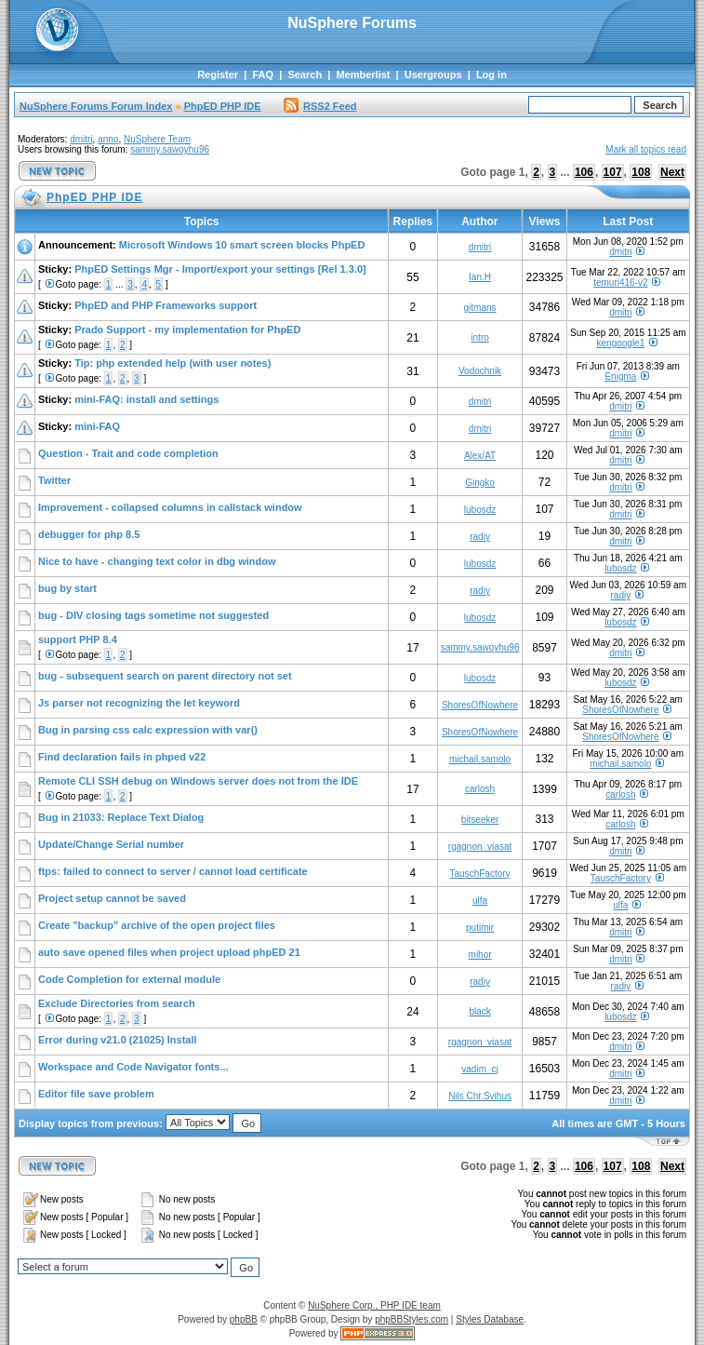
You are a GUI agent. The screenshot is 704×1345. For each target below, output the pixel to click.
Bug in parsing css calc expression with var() (148, 729)
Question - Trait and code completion (128, 453)
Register (217, 74)
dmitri (81, 139)
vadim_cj (479, 1069)
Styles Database (490, 1319)
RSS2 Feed (320, 106)
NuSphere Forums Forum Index (96, 106)
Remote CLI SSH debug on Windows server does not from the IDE (198, 781)
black (479, 1011)
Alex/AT (480, 456)
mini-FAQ (97, 426)
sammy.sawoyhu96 (169, 149)
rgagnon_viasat (479, 846)
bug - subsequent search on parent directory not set (165, 675)
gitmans (480, 308)
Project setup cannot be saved (112, 898)
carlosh (480, 789)
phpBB (244, 1319)
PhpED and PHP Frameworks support (165, 305)
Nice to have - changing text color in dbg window (156, 561)
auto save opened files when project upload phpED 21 (169, 952)
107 (613, 172)
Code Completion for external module (129, 979)
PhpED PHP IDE (222, 106)
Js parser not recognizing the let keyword (139, 702)
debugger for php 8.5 (88, 534)
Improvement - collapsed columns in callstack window (170, 507)
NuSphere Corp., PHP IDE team (374, 1305)
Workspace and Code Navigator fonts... (133, 1066)
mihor (480, 954)
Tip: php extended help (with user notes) (172, 363)
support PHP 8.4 (77, 639)
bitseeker (480, 819)
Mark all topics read (645, 149)
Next (672, 172)
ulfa (479, 900)
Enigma (620, 376)
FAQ (262, 74)
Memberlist (363, 74)
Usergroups (433, 74)
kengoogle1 (621, 343)
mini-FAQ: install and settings (146, 399)
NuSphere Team (157, 139)
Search (304, 74)
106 (584, 172)
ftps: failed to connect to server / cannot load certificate (173, 871)
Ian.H (480, 277)
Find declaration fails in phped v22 (122, 756)
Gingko (480, 482)
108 (640, 172)
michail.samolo (480, 759)
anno (108, 139)
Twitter (54, 480)
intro (479, 337)
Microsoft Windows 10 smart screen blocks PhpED (242, 244)
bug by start (67, 588)
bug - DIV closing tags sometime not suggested (153, 615)
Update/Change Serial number (111, 844)
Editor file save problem (96, 1093)
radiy (480, 536)
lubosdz (480, 509)
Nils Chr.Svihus (479, 1096)
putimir (480, 927)
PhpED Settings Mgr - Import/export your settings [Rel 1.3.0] (220, 269)
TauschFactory (480, 873)
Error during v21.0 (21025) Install (117, 1039)
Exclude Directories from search (116, 1003)
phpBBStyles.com (411, 1319)
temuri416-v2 (620, 282)
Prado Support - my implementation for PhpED (187, 329)
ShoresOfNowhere (480, 705)
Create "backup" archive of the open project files (156, 925)
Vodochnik (479, 371)
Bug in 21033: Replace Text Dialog (121, 817)
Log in (491, 74)
